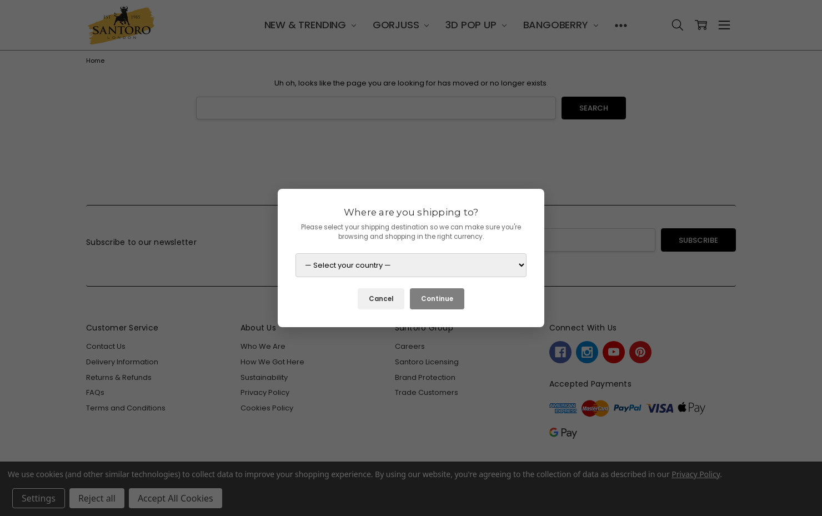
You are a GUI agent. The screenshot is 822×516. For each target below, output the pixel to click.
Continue (437, 298)
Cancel (381, 298)
